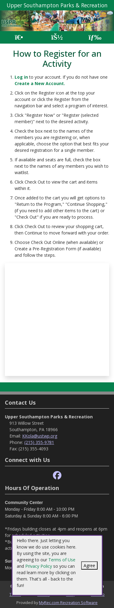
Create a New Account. (40, 83)
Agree (89, 565)
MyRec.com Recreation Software (68, 602)
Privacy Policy (38, 566)
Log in (21, 77)
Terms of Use (61, 560)
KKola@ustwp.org (39, 436)
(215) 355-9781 (39, 442)
